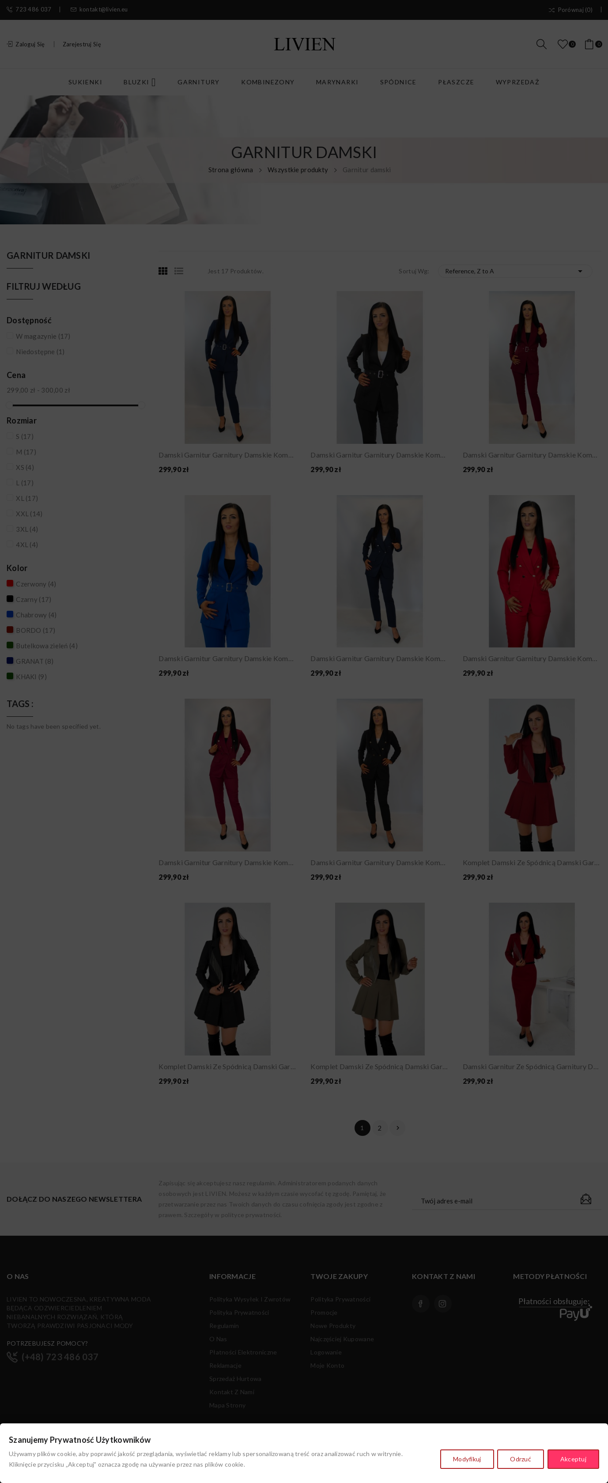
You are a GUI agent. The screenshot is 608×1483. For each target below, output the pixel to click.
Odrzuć (519, 1460)
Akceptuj (573, 1460)
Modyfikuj (465, 1460)
